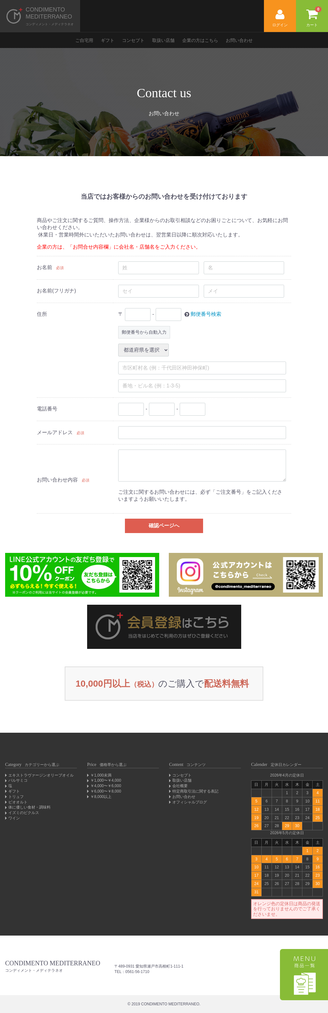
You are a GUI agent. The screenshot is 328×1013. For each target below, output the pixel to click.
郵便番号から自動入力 (144, 332)
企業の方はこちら (200, 40)
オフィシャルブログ (189, 802)
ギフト (107, 40)
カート (314, 16)
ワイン (14, 818)
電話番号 (47, 408)
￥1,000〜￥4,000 (105, 780)
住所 (42, 314)
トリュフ (16, 796)
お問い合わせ (239, 40)
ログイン (280, 18)
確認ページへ (164, 525)
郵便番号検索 (206, 314)
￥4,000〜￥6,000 (105, 786)
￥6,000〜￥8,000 (105, 791)
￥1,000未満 (100, 775)
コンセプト (133, 40)
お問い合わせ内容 (57, 480)
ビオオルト (18, 802)
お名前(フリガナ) (56, 290)
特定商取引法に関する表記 (195, 791)
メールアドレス (55, 432)
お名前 (44, 267)
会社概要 (180, 786)
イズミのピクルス (23, 812)
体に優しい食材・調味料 (29, 807)
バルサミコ (18, 780)
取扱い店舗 (163, 40)
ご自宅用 (84, 40)
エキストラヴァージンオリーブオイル (41, 775)
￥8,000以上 (100, 796)
